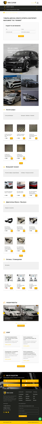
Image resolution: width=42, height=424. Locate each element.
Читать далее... (8, 344)
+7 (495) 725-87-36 (6, 405)
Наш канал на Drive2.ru (12, 385)
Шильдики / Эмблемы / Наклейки (27, 115)
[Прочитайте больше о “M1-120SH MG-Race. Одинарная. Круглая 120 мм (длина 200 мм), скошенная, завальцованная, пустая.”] (23, 251)
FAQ (34, 398)
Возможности (28, 400)
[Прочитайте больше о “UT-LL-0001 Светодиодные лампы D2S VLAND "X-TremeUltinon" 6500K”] (23, 288)
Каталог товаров (10, 6)
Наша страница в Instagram (12, 381)
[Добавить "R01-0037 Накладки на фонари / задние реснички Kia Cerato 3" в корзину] (36, 195)
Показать (21, 36)
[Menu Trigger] (38, 3)
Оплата (27, 394)
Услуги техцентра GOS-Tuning (12, 9)
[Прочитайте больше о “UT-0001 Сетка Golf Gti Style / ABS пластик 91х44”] (11, 138)
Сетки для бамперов (9, 115)
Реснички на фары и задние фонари (12, 172)
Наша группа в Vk (30, 381)
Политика (20, 400)
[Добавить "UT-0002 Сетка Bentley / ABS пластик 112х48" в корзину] (24, 138)
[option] (21, 59)
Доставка (27, 396)
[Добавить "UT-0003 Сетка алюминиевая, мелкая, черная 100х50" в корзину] (36, 138)
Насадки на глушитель (9, 207)
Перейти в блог (21, 366)
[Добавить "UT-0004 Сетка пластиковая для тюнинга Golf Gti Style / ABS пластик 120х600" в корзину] (12, 158)
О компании (21, 394)
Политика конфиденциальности (33, 422)
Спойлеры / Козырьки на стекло (27, 172)
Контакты (20, 398)
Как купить (35, 394)
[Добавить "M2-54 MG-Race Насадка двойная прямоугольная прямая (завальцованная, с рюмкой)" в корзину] (12, 231)
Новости (20, 396)
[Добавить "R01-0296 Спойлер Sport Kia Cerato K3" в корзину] (24, 195)
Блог (34, 396)
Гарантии (27, 398)
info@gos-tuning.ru (6, 407)
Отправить (23, 416)
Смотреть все (21, 325)
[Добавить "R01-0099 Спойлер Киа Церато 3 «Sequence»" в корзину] (12, 195)
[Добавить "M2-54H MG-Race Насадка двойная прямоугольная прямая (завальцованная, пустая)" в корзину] (24, 231)
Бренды (34, 400)
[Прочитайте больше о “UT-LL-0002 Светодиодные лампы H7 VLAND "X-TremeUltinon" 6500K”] (36, 288)
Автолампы (7, 265)
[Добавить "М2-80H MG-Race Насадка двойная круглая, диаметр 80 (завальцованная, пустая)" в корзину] (12, 251)
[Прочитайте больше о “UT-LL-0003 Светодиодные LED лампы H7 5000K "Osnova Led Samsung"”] (11, 288)
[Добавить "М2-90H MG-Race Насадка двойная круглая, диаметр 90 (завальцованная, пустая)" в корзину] (36, 231)
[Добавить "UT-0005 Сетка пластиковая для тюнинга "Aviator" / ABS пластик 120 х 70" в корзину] (24, 158)
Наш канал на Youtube (30, 385)
